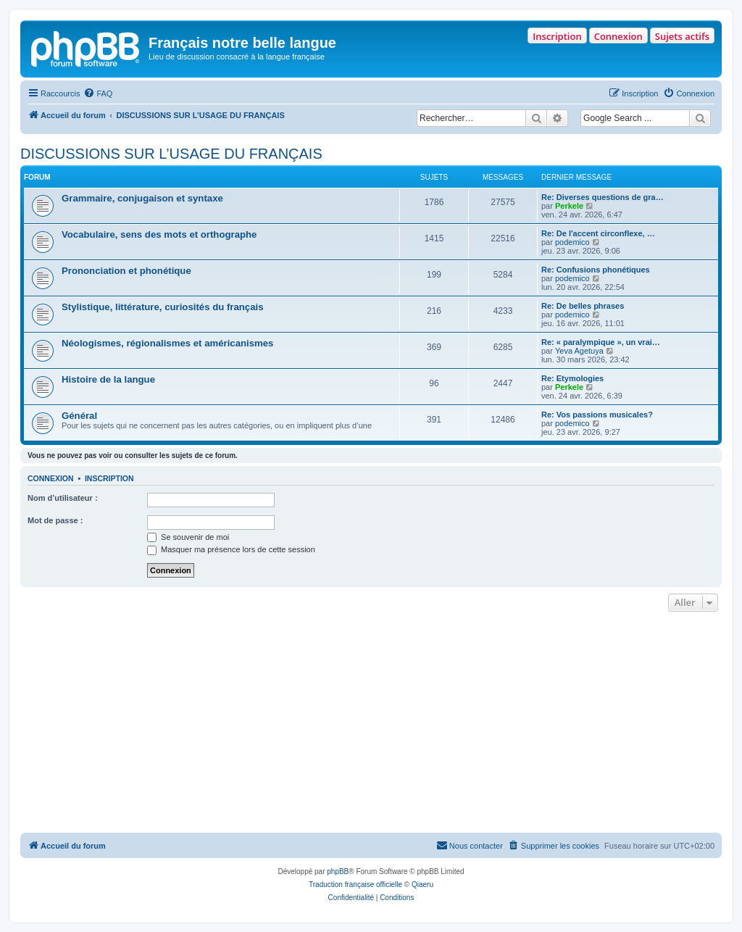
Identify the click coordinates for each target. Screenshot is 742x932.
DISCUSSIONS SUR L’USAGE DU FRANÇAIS (171, 154)
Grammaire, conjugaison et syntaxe (142, 198)
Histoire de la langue (108, 379)
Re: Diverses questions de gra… (602, 197)
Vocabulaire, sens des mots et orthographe (159, 234)
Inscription (557, 36)
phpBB (338, 871)
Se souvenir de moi (188, 537)
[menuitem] (97, 93)
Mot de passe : (55, 520)
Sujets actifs (682, 36)
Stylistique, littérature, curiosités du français (162, 306)
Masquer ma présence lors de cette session (231, 549)
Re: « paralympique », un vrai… (600, 342)
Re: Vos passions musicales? (597, 414)
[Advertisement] (371, 724)
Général (79, 415)
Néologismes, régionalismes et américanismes (167, 343)
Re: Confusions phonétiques (595, 269)
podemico (572, 242)
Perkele (569, 205)
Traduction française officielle (355, 885)
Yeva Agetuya (579, 350)
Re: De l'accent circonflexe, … (598, 233)
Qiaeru (422, 885)
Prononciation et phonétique (126, 270)
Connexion (618, 36)
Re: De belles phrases (582, 305)
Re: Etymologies (572, 378)
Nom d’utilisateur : (63, 498)
